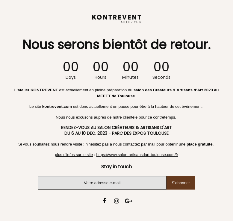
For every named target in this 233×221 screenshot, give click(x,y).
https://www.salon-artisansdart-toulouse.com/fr (137, 154)
